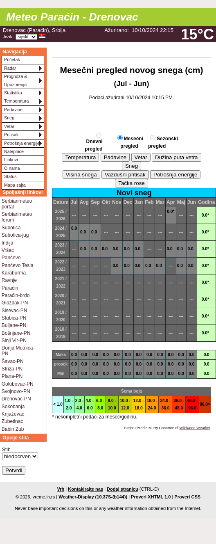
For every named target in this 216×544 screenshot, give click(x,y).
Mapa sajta (15, 185)
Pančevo (11, 258)
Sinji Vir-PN (14, 340)
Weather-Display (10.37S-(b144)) (93, 496)
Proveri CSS (187, 496)
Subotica (11, 228)
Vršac (8, 250)
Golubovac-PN (18, 384)
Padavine (13, 109)
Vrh (60, 489)
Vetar (9, 126)
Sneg (9, 117)
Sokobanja (13, 406)
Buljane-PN (14, 325)
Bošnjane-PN (16, 333)
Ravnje (9, 280)
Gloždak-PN (15, 303)
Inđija (8, 243)
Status (10, 176)
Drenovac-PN (16, 399)
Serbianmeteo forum (17, 217)
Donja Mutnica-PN (18, 351)
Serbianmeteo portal (17, 204)
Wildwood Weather (195, 428)
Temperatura (16, 100)
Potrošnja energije (22, 143)
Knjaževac (13, 414)
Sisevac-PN (14, 310)
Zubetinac (12, 421)
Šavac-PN (13, 361)
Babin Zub (13, 429)
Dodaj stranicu (122, 489)
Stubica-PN (14, 318)
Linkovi (11, 159)
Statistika (13, 92)
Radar (10, 68)
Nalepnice (14, 151)
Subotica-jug (15, 235)
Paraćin (10, 288)
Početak (12, 59)
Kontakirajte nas (85, 489)
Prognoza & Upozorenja (15, 80)
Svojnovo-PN (16, 391)
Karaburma (14, 273)
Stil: (6, 450)
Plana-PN (12, 376)
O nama (12, 168)
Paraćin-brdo (16, 295)
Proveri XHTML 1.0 (151, 496)
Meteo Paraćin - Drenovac (72, 17)
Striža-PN (12, 369)
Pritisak (11, 134)
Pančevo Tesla (18, 265)
